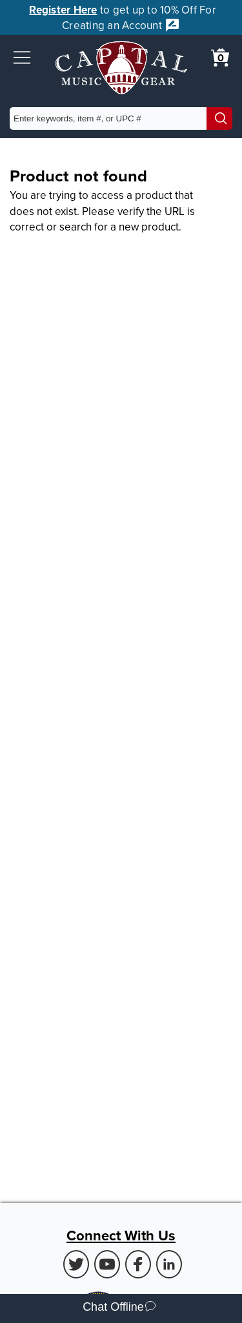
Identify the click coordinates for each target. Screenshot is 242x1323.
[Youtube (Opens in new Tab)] (107, 1264)
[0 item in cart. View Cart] (220, 57)
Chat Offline (119, 1308)
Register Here (63, 9)
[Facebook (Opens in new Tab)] (138, 1264)
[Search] (219, 118)
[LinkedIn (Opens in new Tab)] (169, 1264)
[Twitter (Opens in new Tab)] (76, 1264)
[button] (22, 57)
